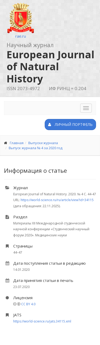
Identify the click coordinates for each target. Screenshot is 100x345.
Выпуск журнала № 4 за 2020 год (35, 147)
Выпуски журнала (43, 142)
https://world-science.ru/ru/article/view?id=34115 (57, 200)
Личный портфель (70, 124)
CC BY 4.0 (28, 304)
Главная (17, 142)
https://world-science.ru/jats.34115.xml (42, 321)
